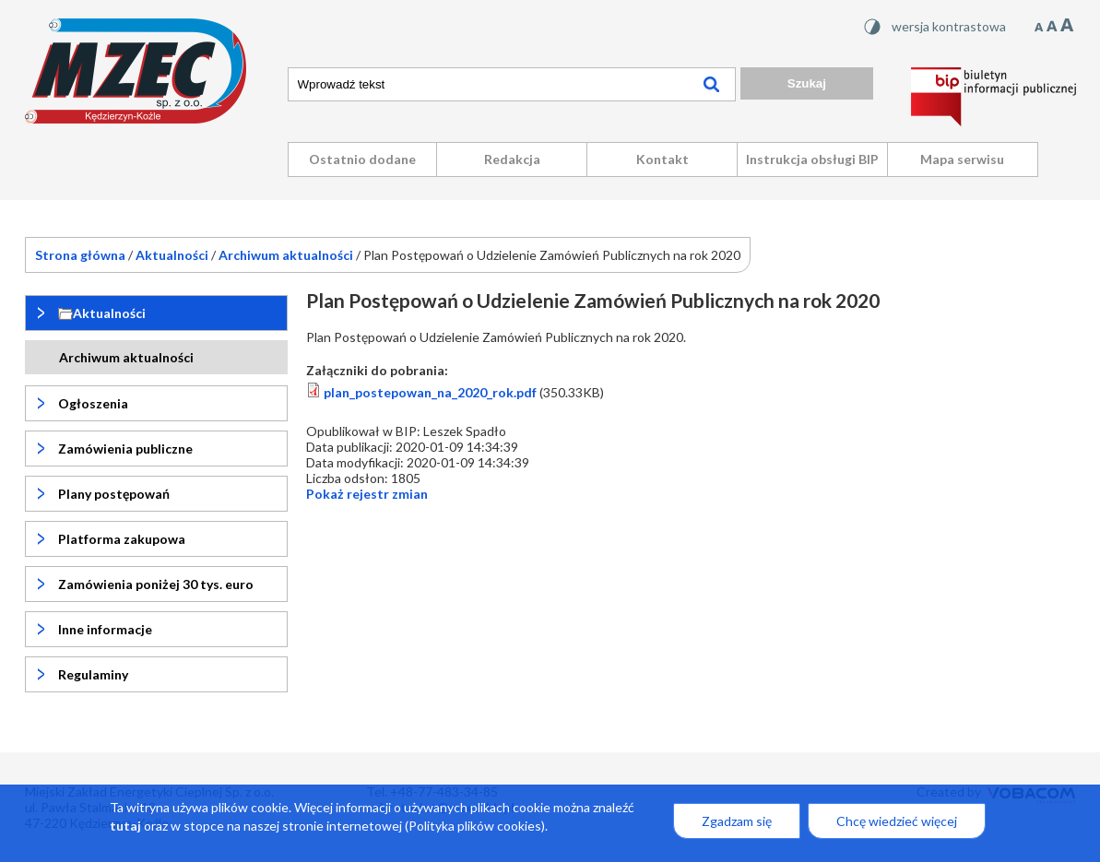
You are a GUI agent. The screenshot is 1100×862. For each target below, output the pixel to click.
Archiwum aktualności (286, 255)
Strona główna (80, 255)
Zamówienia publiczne (125, 448)
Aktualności (172, 255)
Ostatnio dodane (362, 159)
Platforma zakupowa (121, 539)
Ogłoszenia (93, 403)
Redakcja (512, 159)
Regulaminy (93, 674)
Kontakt (662, 159)
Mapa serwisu (962, 159)
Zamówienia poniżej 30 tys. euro (156, 584)
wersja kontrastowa (949, 26)
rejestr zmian (367, 494)
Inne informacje (105, 629)
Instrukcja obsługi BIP (812, 159)
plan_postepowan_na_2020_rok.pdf (430, 392)
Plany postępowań (114, 494)
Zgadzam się (737, 828)
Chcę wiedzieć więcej (896, 828)
